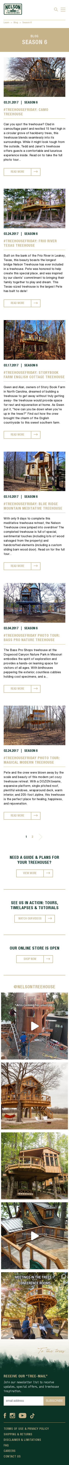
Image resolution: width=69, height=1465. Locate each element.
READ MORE (17, 172)
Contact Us (12, 1456)
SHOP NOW (30, 959)
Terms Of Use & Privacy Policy (26, 1429)
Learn (6, 23)
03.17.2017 (11, 365)
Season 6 (26, 23)
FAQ (6, 1445)
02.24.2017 (11, 750)
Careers (10, 1451)
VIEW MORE (30, 873)
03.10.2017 (11, 496)
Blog (16, 23)
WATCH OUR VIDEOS (30, 918)
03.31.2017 (11, 102)
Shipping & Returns (18, 1434)
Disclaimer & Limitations (22, 1440)
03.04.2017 (11, 628)
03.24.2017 (11, 233)
